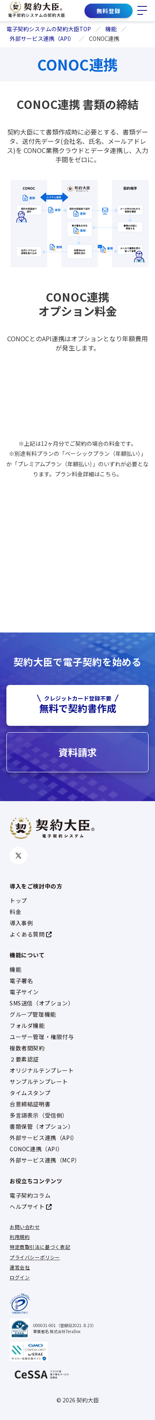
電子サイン (24, 992)
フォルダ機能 (27, 1025)
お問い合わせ (25, 1226)
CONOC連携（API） (36, 1149)
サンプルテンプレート (39, 1082)
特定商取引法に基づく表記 (40, 1246)
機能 (15, 969)
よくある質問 (31, 934)
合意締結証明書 (30, 1104)
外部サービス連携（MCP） (45, 1160)
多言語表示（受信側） (39, 1115)
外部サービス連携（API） (44, 1138)
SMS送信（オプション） (42, 1003)
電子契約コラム (30, 1195)
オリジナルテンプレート (42, 1070)
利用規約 (20, 1236)
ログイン (20, 1277)
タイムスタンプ (30, 1093)
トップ (18, 900)
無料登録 (109, 11)
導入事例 (21, 923)
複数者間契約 (27, 1048)
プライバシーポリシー (35, 1257)
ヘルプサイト (31, 1206)
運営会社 (20, 1267)
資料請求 (77, 752)
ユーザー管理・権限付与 (42, 1037)
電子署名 (21, 981)
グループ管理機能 (33, 1014)
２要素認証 (24, 1059)
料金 (15, 912)
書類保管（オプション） (42, 1126)
